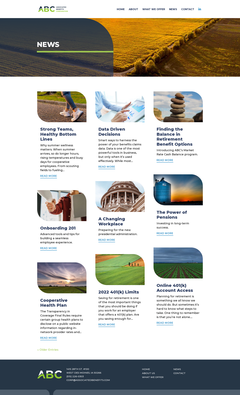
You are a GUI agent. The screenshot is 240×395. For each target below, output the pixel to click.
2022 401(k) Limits (118, 292)
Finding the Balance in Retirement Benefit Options (175, 137)
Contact (179, 373)
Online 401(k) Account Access (175, 288)
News (177, 369)
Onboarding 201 (58, 228)
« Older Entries (47, 349)
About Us (148, 373)
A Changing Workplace (111, 221)
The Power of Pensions (172, 215)
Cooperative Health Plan (54, 303)
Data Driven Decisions (111, 132)
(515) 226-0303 (75, 376)
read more (48, 175)
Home (146, 369)
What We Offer (152, 377)
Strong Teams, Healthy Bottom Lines (58, 134)
